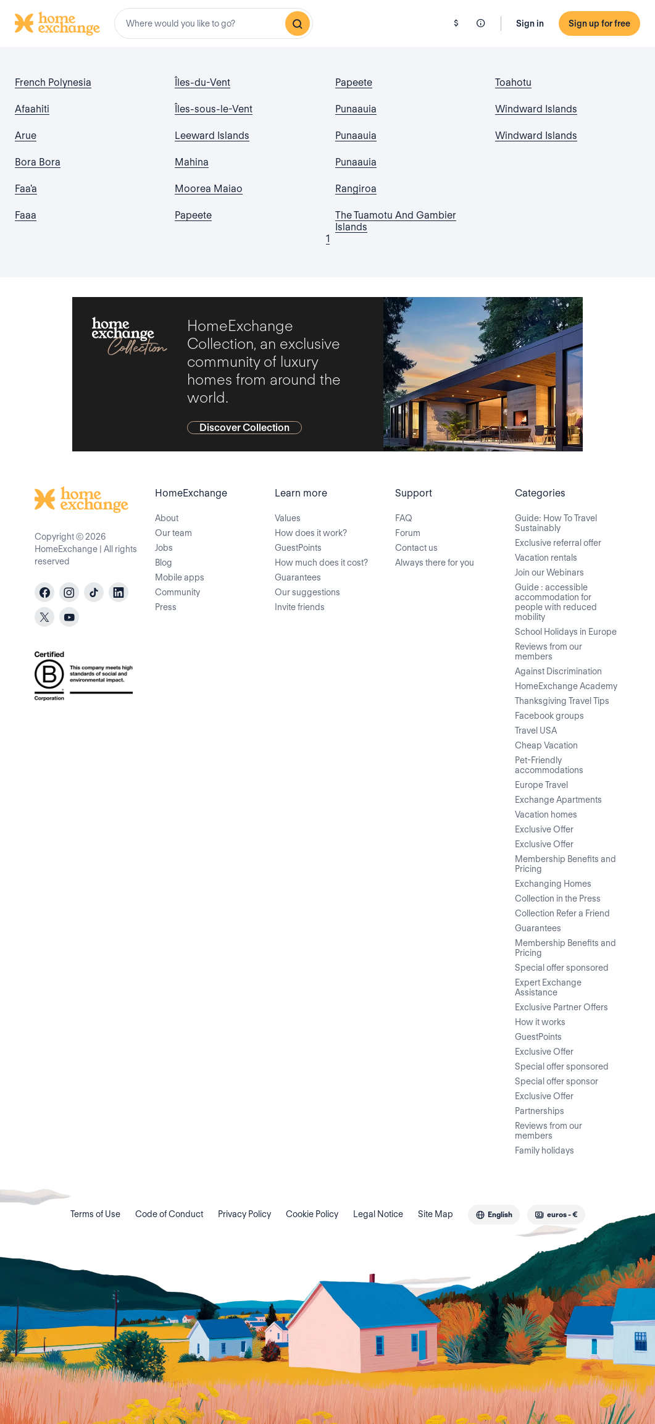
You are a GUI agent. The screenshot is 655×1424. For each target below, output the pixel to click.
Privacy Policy (244, 1214)
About (166, 518)
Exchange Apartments (558, 800)
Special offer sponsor (556, 1081)
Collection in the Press (558, 898)
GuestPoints (298, 548)
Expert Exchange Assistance (548, 987)
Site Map (435, 1214)
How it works (540, 1022)
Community (177, 592)
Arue (25, 135)
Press (166, 607)
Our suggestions (307, 592)
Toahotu (513, 82)
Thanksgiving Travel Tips (562, 701)
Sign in (530, 23)
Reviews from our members (548, 651)
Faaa (25, 215)
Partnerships (539, 1111)
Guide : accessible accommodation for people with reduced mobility (556, 602)
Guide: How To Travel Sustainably (556, 523)
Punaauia (356, 109)
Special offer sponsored (562, 968)
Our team (173, 533)
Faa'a (26, 189)
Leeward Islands (212, 135)
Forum (407, 533)
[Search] (297, 23)
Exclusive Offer (544, 829)
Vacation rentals (546, 558)
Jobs (164, 548)
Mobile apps (179, 577)
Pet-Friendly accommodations (549, 765)
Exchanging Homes (553, 884)
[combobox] (213, 23)
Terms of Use (95, 1214)
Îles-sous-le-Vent (213, 109)
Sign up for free (599, 23)
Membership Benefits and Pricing (565, 864)
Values (288, 518)
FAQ (403, 518)
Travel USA (536, 730)
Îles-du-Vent (202, 82)
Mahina (192, 162)
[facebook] (44, 592)
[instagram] (69, 592)
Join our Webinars (549, 572)
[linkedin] (118, 592)
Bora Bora (37, 162)
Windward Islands (536, 109)
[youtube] (69, 617)
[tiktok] (94, 592)
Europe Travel (541, 785)
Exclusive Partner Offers (561, 1007)
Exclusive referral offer (558, 543)
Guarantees (298, 577)
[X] (44, 617)
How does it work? (311, 533)
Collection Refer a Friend (562, 913)
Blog (163, 563)
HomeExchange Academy (566, 686)
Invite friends (300, 607)
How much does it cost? (321, 563)
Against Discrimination (558, 671)
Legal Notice (378, 1214)
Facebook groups (549, 716)
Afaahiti (32, 109)
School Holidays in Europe (566, 632)
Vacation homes (546, 814)
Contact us (416, 548)
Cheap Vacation (546, 745)
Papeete (193, 215)
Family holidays (544, 1150)
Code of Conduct (169, 1214)
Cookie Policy (312, 1214)
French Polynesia (53, 82)
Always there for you (434, 563)
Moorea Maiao (209, 189)
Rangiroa (356, 189)
